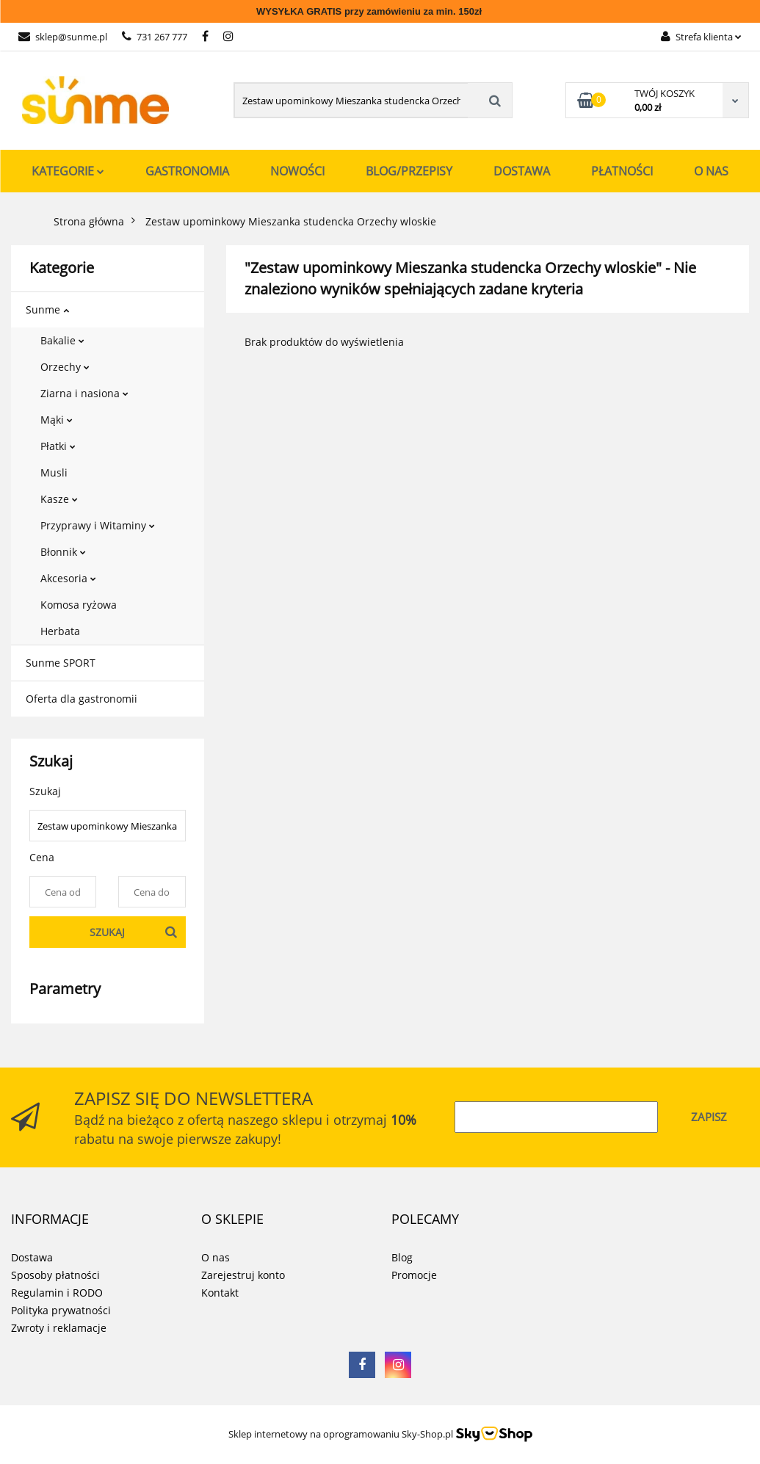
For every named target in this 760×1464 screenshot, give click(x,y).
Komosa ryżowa (78, 605)
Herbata (60, 631)
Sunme (47, 309)
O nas (711, 171)
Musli (54, 472)
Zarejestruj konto (243, 1275)
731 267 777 (154, 36)
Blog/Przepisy (409, 171)
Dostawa (521, 171)
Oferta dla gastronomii (81, 699)
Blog (402, 1257)
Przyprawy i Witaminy (97, 525)
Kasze (59, 499)
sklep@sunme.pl (62, 36)
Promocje (414, 1275)
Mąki (56, 420)
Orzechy (65, 367)
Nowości (297, 171)
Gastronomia (187, 171)
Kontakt (220, 1293)
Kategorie (68, 171)
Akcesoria (68, 578)
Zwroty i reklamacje (58, 1328)
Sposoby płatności (55, 1275)
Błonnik (63, 552)
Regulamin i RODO (57, 1293)
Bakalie (62, 340)
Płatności (622, 171)
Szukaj (107, 932)
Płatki (58, 446)
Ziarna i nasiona (84, 393)
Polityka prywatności (61, 1310)
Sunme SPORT (60, 663)
